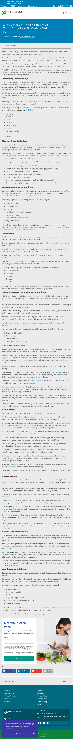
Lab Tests (7, 690)
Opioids (4, 500)
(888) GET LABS (66, 6)
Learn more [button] (9, 729)
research (14, 464)
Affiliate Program (10, 696)
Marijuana (5, 552)
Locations (7, 699)
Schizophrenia (7, 515)
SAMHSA (29, 110)
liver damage (56, 372)
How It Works (9, 693)
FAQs (39, 704)
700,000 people (24, 70)
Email (6, 637)
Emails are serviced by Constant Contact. (18, 653)
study (6, 423)
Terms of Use (42, 696)
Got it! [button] (18, 733)
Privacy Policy (42, 699)
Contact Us (41, 690)
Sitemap (7, 702)
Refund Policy (42, 702)
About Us (40, 693)
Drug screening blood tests (15, 598)
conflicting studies (34, 381)
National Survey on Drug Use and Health (38, 108)
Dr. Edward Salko (28, 36)
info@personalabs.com (15, 3)
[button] (63, 13)
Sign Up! (19, 658)
